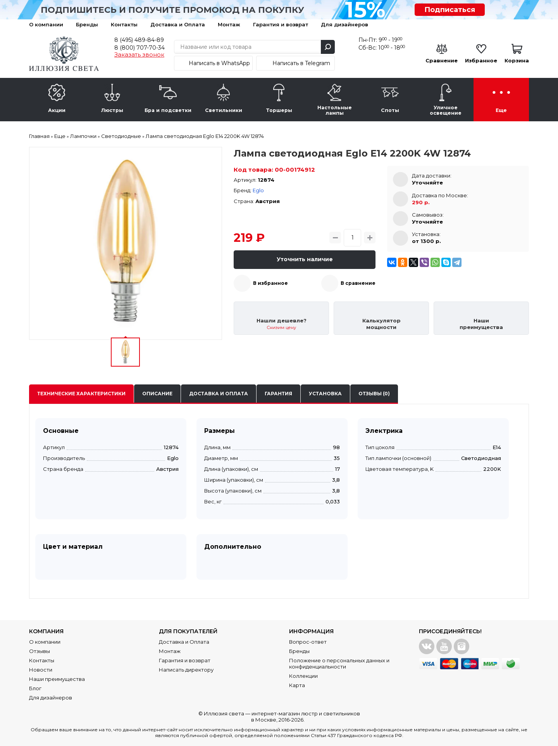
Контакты (124, 24)
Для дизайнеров (344, 24)
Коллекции (303, 676)
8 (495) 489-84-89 (139, 39)
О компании (46, 24)
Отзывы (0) (374, 393)
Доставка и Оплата (177, 24)
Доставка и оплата (218, 393)
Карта (297, 685)
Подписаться (449, 9)
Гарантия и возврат (280, 24)
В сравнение (358, 283)
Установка (325, 393)
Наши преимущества (57, 679)
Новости (40, 670)
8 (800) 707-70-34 (139, 47)
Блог (35, 688)
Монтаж (229, 24)
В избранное (270, 283)
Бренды (87, 24)
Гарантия (278, 393)
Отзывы (39, 651)
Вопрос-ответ (308, 642)
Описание (157, 393)
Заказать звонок (139, 55)
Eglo (258, 190)
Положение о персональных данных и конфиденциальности (339, 663)
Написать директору (186, 670)
